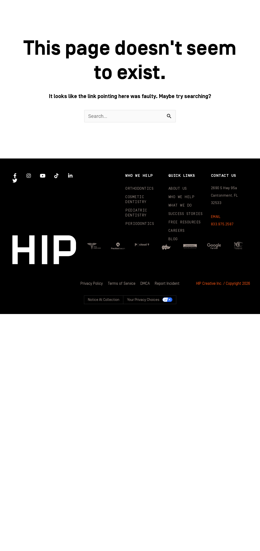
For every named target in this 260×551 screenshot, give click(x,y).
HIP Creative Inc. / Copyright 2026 (223, 283)
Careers (176, 231)
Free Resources (184, 222)
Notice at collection (103, 300)
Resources (131, 29)
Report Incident (167, 283)
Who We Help (159, 10)
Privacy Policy (91, 283)
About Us (177, 188)
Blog (184, 29)
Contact (235, 29)
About (103, 10)
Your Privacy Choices (143, 300)
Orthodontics (139, 188)
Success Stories (67, 29)
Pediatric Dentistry (136, 212)
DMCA (145, 283)
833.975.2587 (222, 224)
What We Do (220, 10)
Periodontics (139, 224)
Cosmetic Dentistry (136, 199)
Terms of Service (121, 283)
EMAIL (216, 217)
